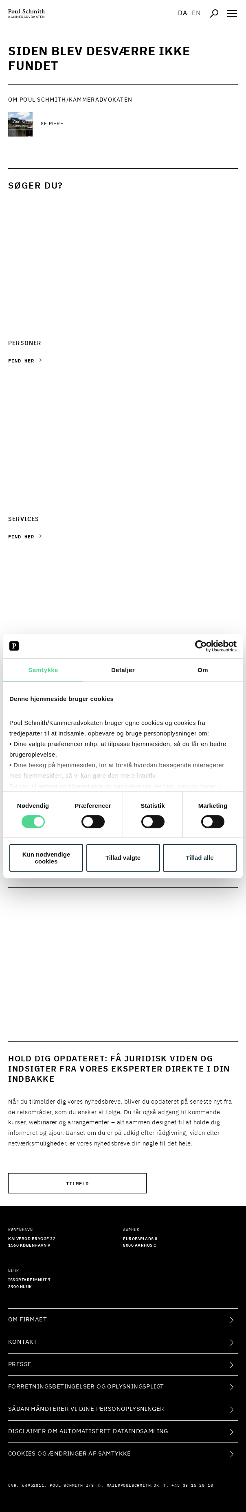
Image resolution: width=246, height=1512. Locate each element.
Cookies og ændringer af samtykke (69, 1454)
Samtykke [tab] (43, 669)
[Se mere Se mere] (106, 124)
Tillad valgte (123, 857)
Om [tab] (203, 669)
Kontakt (22, 1342)
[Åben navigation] (232, 13)
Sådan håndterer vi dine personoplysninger (86, 1409)
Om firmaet (27, 1320)
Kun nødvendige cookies (46, 858)
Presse (19, 1364)
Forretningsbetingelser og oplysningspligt (86, 1387)
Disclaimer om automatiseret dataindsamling (88, 1431)
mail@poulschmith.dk (133, 1486)
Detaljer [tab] (123, 669)
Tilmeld (77, 1183)
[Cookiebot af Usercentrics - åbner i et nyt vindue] (201, 646)
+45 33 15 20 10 (192, 1486)
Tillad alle (199, 857)
